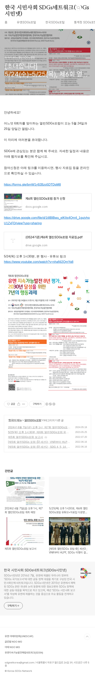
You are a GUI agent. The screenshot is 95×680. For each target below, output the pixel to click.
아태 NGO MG (12, 647)
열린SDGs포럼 (32, 420)
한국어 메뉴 (15, 420)
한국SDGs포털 (55, 22)
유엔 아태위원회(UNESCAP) (19, 636)
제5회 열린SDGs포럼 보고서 (25, 437)
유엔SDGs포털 (26, 22)
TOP (87, 637)
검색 (78, 8)
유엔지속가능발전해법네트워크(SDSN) (24, 652)
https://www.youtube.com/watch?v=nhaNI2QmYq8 (38, 261)
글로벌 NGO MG (13, 641)
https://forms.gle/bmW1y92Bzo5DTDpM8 (32, 184)
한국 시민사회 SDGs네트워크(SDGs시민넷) (47, 8)
